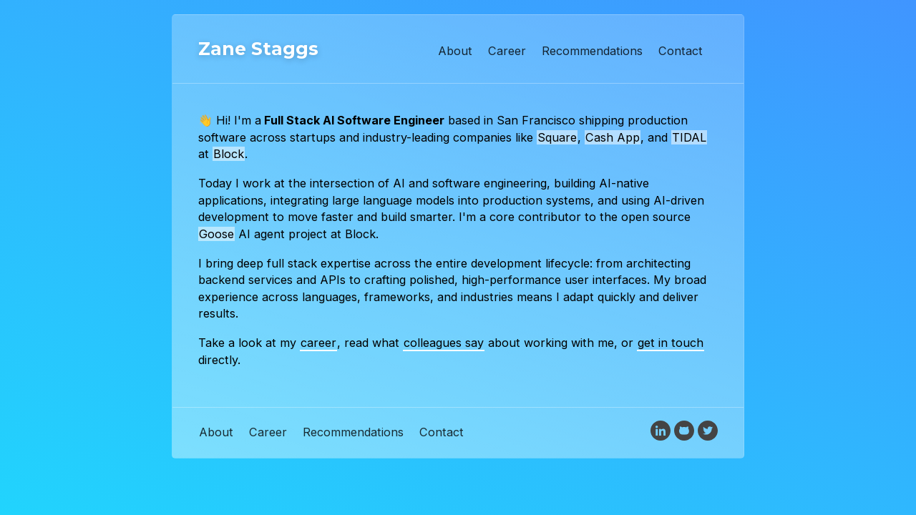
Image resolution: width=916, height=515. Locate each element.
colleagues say (444, 342)
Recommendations (592, 51)
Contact (680, 51)
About (455, 51)
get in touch (670, 342)
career (318, 342)
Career (507, 51)
